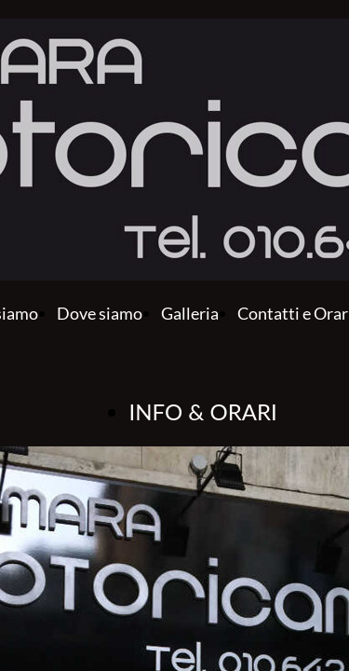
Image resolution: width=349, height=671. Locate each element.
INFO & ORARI (203, 411)
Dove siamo (99, 313)
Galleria (190, 313)
